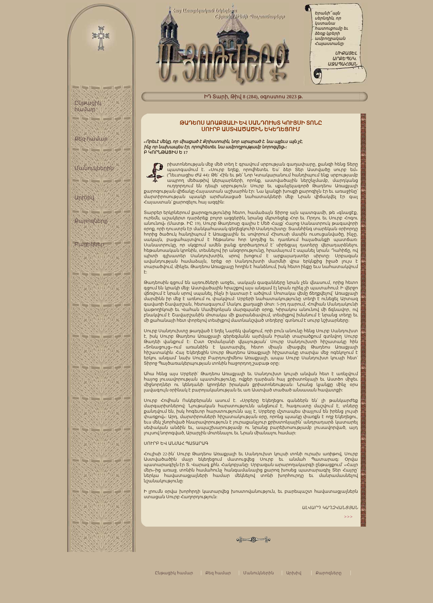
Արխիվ (84, 197)
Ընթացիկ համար (174, 573)
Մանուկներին (94, 168)
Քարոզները (91, 221)
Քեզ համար (91, 139)
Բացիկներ (89, 244)
